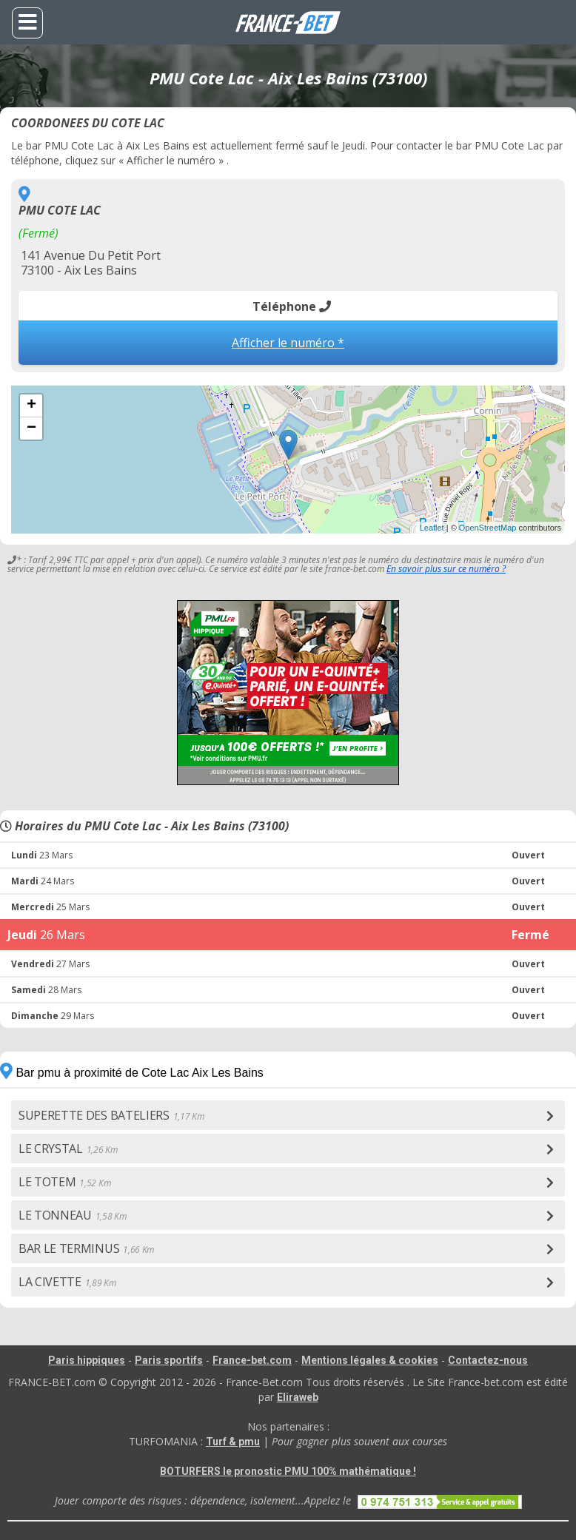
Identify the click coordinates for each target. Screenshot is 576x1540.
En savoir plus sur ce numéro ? (446, 568)
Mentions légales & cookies (369, 1360)
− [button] (31, 428)
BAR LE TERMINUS (86, 1248)
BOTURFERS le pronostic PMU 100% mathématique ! (288, 1471)
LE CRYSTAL (68, 1148)
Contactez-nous (488, 1360)
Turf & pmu (233, 1441)
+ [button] (31, 405)
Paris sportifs (169, 1360)
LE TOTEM (64, 1182)
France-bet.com (252, 1360)
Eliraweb (297, 1397)
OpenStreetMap (488, 527)
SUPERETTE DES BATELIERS (111, 1115)
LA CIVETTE (67, 1282)
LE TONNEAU (73, 1215)
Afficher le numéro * (288, 342)
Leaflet (432, 527)
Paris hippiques (86, 1360)
